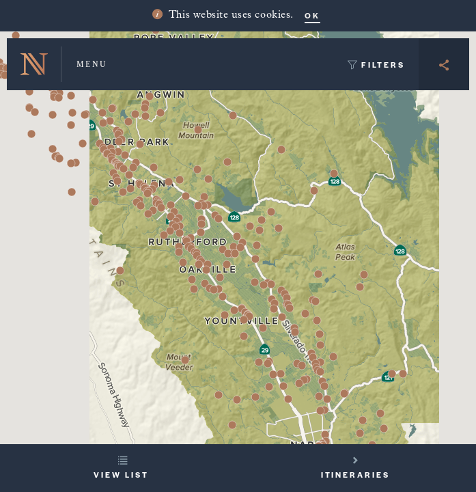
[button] (82, 143)
